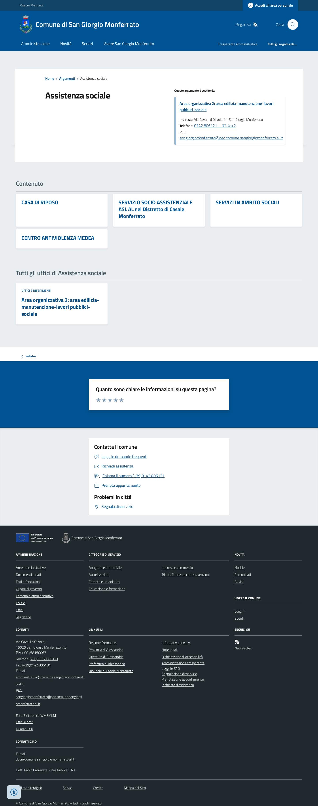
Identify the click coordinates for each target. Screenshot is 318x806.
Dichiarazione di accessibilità (182, 656)
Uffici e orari (24, 722)
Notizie (240, 567)
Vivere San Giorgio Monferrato (129, 44)
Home (49, 78)
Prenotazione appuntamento (183, 679)
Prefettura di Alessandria (107, 663)
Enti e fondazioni (28, 581)
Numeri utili (24, 729)
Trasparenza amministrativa (237, 44)
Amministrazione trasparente (183, 663)
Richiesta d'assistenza (178, 684)
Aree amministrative (31, 567)
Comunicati (243, 574)
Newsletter (243, 648)
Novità (65, 44)
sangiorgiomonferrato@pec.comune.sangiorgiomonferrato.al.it (231, 138)
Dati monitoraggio (29, 787)
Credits (98, 787)
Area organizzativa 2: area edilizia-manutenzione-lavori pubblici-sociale (226, 106)
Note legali (170, 649)
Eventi (239, 618)
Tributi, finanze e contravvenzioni (186, 574)
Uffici (19, 610)
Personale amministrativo (34, 595)
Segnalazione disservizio (179, 673)
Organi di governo (29, 588)
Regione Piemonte (31, 5)
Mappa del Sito (135, 787)
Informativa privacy (176, 642)
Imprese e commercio (177, 567)
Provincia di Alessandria (106, 649)
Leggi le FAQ (171, 668)
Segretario (23, 617)
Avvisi (239, 581)
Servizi (87, 44)
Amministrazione (35, 44)
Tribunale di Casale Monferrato (111, 671)
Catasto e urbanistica (104, 581)
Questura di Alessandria (106, 656)
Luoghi (239, 611)
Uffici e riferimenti (36, 290)
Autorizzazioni (99, 574)
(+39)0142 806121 (44, 659)
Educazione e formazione (107, 588)
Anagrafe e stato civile (105, 567)
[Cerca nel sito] (291, 24)
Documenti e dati (28, 574)
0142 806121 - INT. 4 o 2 (215, 126)
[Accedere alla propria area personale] (270, 5)
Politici (20, 602)
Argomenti (67, 78)
